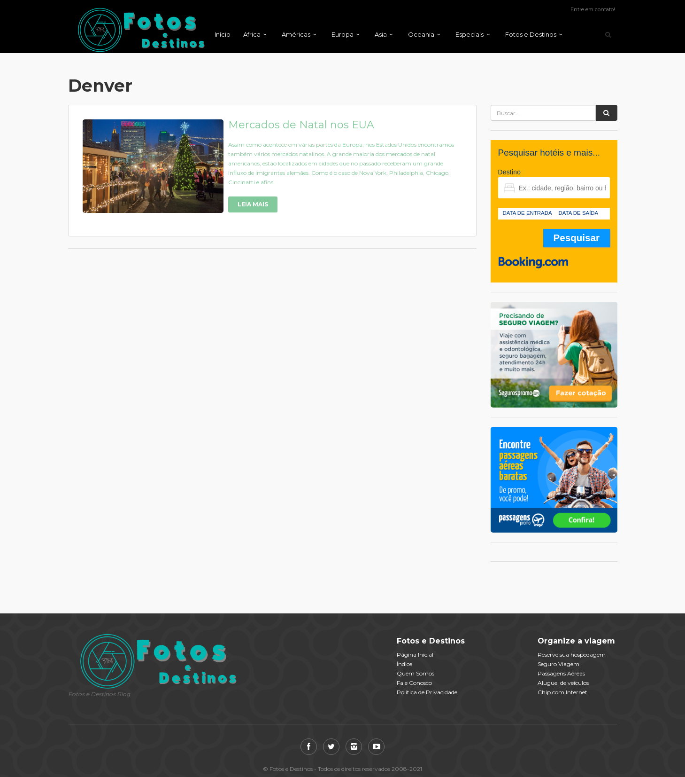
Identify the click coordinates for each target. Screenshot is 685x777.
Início (223, 34)
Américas (296, 34)
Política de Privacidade (427, 692)
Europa (342, 34)
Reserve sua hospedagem (572, 654)
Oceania (421, 34)
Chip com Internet (562, 692)
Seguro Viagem (558, 663)
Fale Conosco (414, 682)
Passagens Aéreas (561, 673)
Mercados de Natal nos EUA (301, 124)
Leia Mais (253, 204)
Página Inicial (415, 654)
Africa (252, 34)
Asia (381, 34)
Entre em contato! (592, 9)
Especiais (469, 34)
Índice (404, 663)
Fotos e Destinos (530, 34)
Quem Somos (415, 673)
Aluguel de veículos (563, 682)
